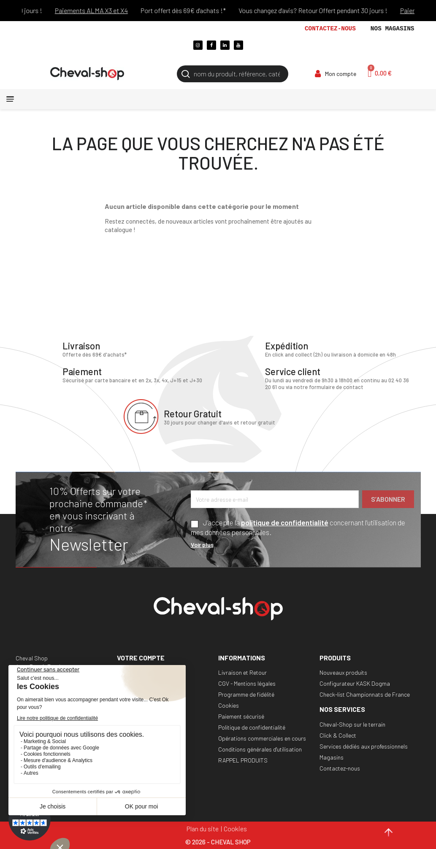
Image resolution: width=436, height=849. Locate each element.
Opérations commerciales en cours (262, 738)
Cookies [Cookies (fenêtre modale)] (235, 829)
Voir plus (202, 544)
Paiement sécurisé (241, 716)
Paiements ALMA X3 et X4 (104, 10)
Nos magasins (392, 28)
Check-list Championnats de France (365, 694)
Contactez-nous (330, 28)
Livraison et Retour (242, 672)
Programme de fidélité (246, 694)
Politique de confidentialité (251, 727)
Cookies (228, 705)
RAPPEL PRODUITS (243, 760)
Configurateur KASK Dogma (355, 683)
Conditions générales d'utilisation (260, 749)
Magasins (332, 757)
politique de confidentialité (284, 522)
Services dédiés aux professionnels (364, 746)
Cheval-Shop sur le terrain (352, 724)
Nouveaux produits (343, 672)
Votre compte (141, 658)
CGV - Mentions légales (247, 683)
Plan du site (203, 829)
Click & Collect (338, 735)
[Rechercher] (232, 73)
